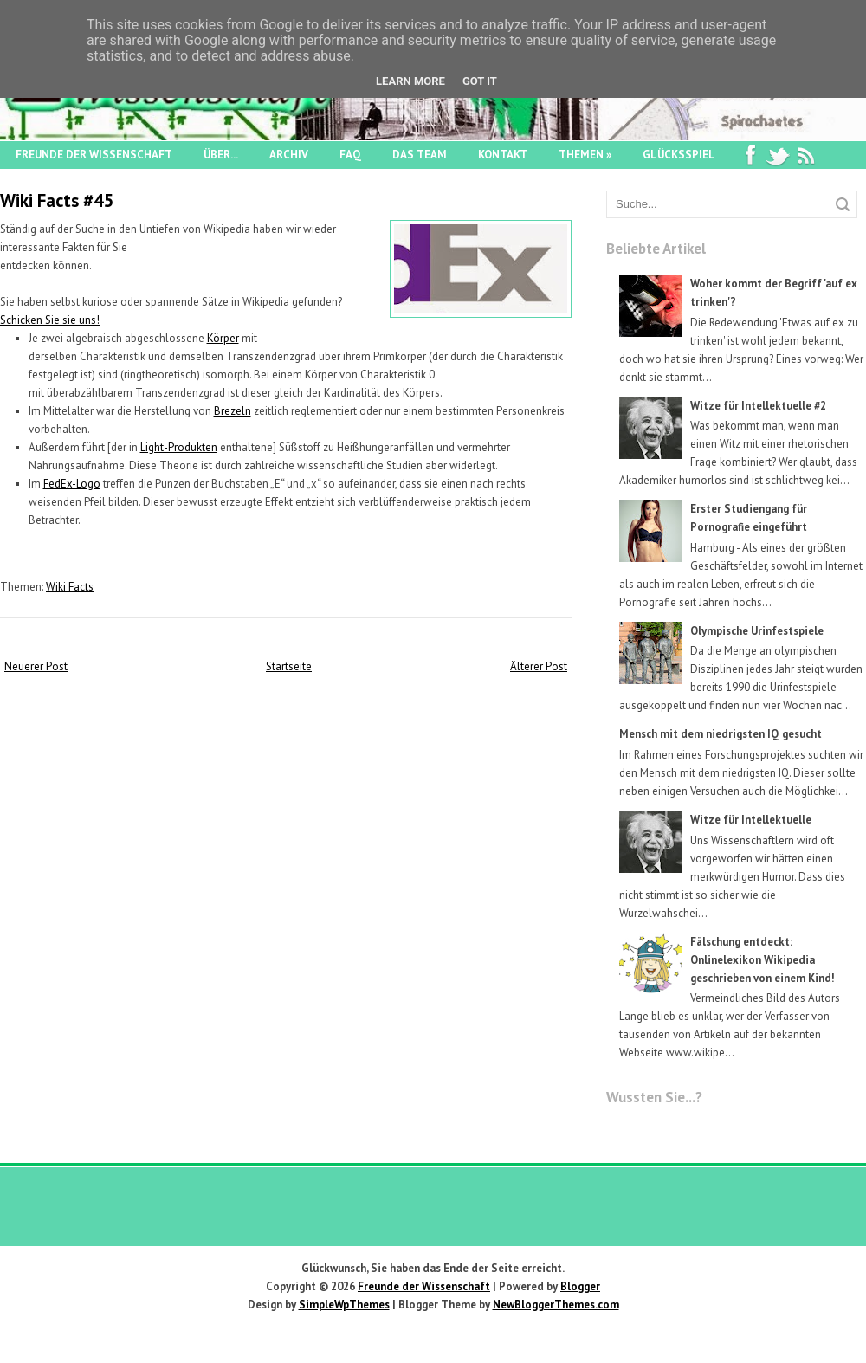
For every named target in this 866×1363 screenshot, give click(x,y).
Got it (479, 80)
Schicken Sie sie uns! (50, 320)
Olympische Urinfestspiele (757, 630)
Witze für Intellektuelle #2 (758, 405)
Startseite (289, 666)
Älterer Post (538, 666)
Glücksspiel (679, 154)
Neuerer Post (36, 666)
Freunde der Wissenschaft (94, 154)
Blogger (580, 1286)
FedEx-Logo (71, 483)
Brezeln (232, 411)
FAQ (350, 154)
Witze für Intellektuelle (750, 819)
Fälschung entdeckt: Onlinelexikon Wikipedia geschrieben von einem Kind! (762, 959)
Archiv (288, 154)
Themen (585, 154)
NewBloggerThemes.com (556, 1304)
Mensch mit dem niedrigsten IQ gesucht (720, 734)
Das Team (419, 154)
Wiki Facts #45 (57, 200)
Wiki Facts (70, 586)
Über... (221, 154)
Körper (223, 338)
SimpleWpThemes (344, 1304)
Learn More (410, 80)
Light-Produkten (178, 447)
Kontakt (502, 154)
